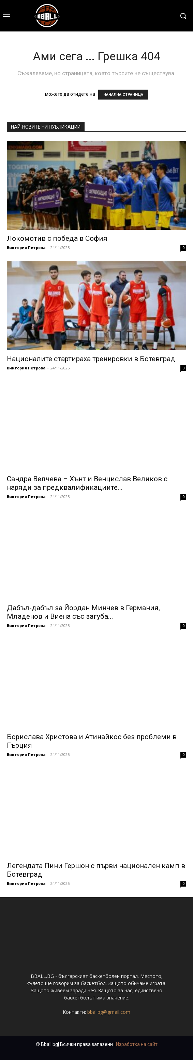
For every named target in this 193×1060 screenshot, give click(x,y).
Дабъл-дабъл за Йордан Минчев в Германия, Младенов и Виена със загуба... (83, 612)
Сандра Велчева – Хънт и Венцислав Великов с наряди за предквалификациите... (87, 483)
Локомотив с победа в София (57, 238)
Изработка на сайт (137, 1044)
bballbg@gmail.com (108, 1012)
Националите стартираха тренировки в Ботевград (91, 359)
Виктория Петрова (26, 247)
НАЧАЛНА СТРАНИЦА (123, 94)
